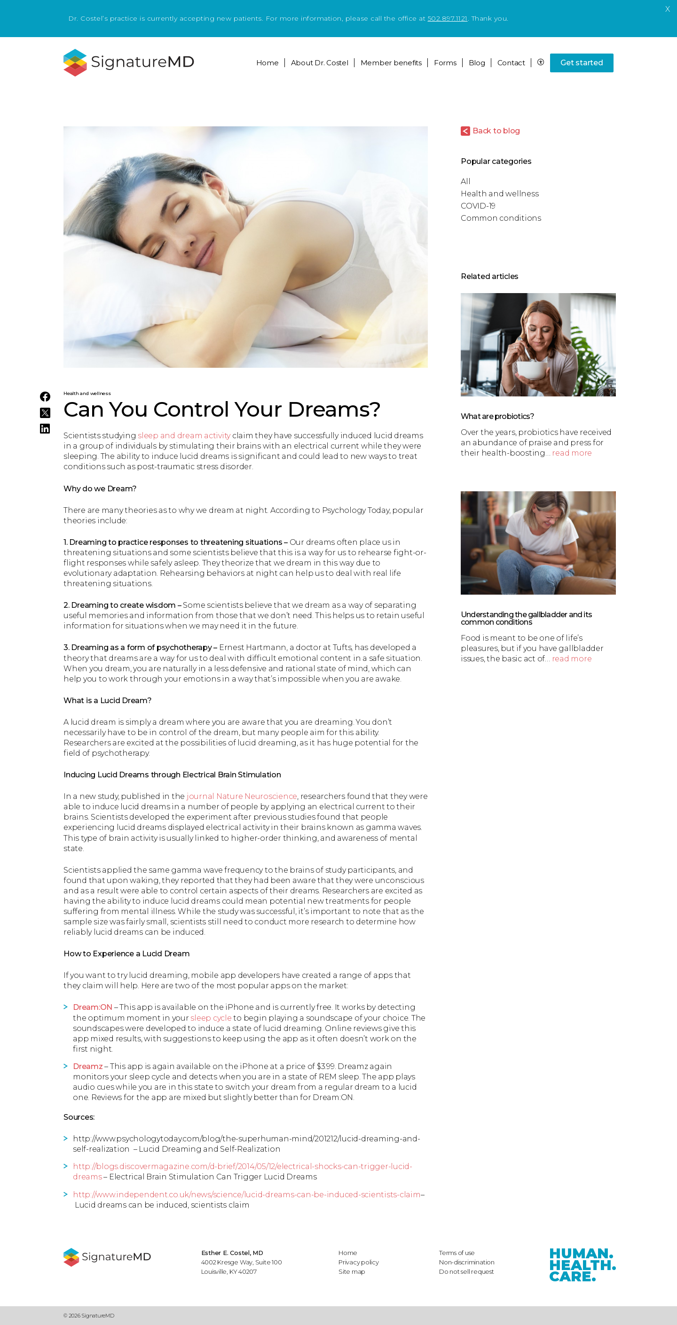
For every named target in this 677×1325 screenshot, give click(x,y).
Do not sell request (466, 1271)
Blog (477, 62)
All (465, 181)
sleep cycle (210, 1018)
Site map (351, 1271)
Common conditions (501, 218)
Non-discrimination (467, 1262)
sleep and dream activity (184, 435)
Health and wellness (87, 393)
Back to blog (496, 130)
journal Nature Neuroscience (242, 796)
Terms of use (457, 1252)
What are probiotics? (497, 416)
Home (267, 62)
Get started (581, 62)
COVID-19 (478, 205)
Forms (445, 62)
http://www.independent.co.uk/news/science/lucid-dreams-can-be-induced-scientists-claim (247, 1194)
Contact (511, 62)
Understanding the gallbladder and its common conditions (526, 618)
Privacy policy (358, 1262)
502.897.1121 (448, 18)
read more (572, 453)
